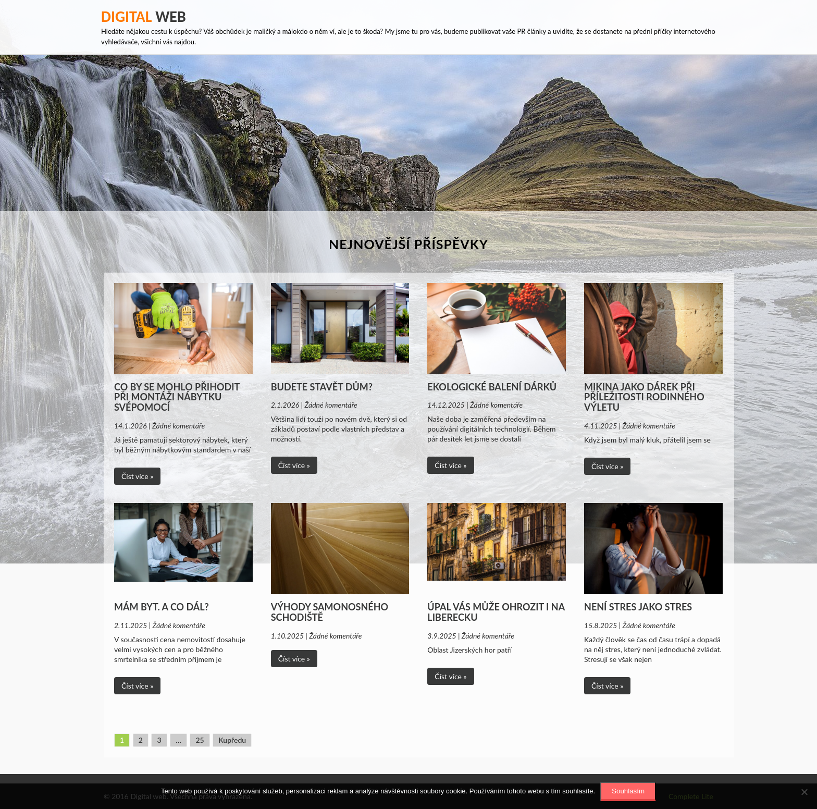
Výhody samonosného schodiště (329, 612)
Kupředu (232, 740)
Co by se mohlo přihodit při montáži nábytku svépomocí (177, 397)
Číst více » (137, 476)
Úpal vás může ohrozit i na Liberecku (495, 612)
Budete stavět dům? (322, 387)
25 (199, 740)
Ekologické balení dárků (491, 387)
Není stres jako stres (638, 606)
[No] (804, 792)
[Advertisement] (408, 133)
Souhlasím (628, 791)
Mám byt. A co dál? (161, 606)
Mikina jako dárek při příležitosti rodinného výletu (644, 397)
